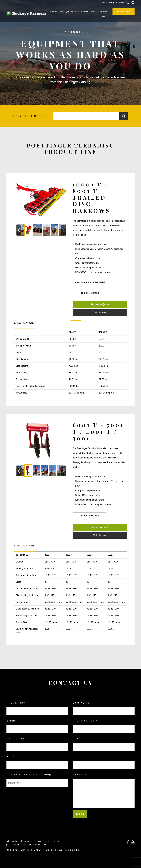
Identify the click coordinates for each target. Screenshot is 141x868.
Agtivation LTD (69, 850)
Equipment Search (30, 116)
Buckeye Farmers (18, 850)
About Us (12, 841)
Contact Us (41, 841)
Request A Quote (99, 304)
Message (79, 774)
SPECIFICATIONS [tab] (24, 323)
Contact (120, 3)
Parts (93, 11)
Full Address (16, 738)
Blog (111, 3)
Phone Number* (85, 720)
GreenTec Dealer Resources (28, 844)
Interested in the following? (29, 774)
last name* (82, 702)
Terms (58, 841)
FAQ (26, 841)
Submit (80, 814)
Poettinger (64, 11)
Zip (75, 756)
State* (11, 756)
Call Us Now (100, 312)
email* (11, 720)
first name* (16, 702)
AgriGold (74, 11)
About (104, 3)
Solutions (85, 11)
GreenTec (54, 11)
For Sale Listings (103, 13)
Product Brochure (89, 293)
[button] (18, 230)
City (76, 738)
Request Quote (123, 11)
